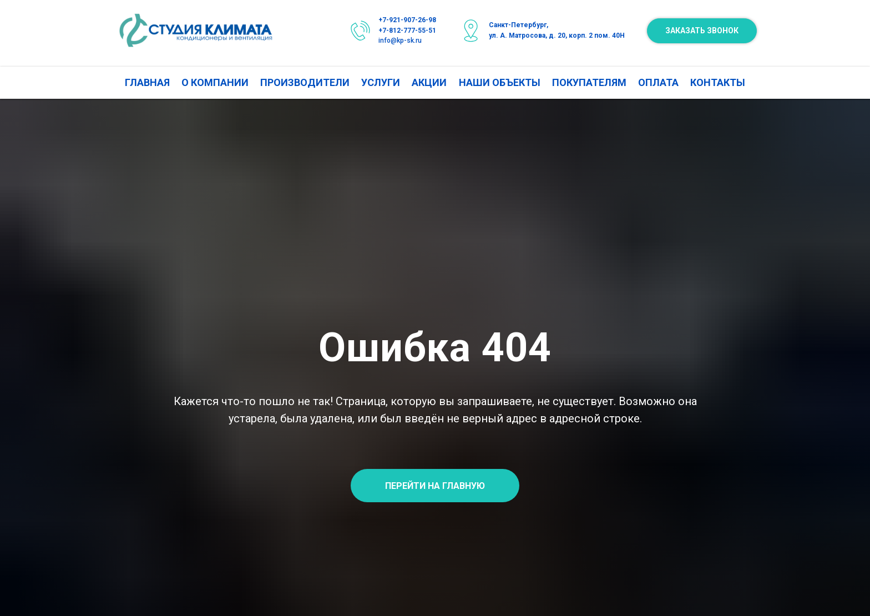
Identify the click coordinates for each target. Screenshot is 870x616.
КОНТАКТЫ (717, 82)
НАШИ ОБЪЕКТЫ (499, 82)
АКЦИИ (429, 82)
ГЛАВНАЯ (147, 82)
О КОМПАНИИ (215, 82)
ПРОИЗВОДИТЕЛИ (305, 82)
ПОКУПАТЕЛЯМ (589, 82)
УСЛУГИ (380, 82)
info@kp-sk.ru (400, 40)
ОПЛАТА (658, 82)
